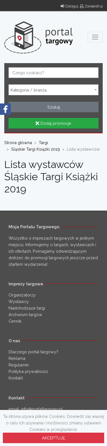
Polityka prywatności (28, 371)
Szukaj (53, 107)
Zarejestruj (91, 6)
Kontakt (16, 378)
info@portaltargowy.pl (42, 408)
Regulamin (19, 364)
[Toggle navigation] (95, 37)
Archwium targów (25, 314)
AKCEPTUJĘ (53, 437)
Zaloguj (69, 6)
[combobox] (53, 89)
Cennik (15, 321)
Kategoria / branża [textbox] (29, 90)
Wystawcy (19, 301)
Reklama (17, 358)
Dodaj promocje (53, 123)
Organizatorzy (22, 295)
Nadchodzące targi (27, 308)
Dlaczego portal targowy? (33, 351)
